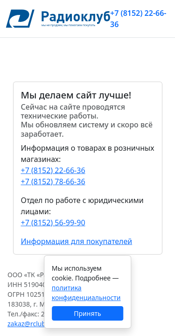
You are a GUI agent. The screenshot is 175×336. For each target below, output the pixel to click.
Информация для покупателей (77, 241)
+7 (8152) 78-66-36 (53, 181)
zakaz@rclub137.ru (36, 323)
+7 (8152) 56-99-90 (53, 222)
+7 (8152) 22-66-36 (138, 18)
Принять (87, 313)
